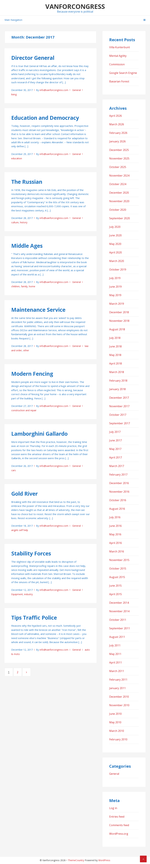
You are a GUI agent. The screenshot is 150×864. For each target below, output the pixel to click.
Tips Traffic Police (34, 617)
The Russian (26, 181)
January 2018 (117, 389)
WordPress (104, 860)
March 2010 (116, 731)
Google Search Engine (123, 73)
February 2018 (118, 380)
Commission (117, 64)
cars (13, 470)
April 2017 (115, 457)
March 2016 (116, 551)
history (23, 222)
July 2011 (114, 645)
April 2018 (115, 363)
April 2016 (115, 543)
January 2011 (117, 688)
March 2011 (116, 671)
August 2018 (117, 329)
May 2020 (115, 244)
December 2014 (119, 603)
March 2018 (116, 372)
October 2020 (117, 210)
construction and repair (23, 410)
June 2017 (115, 440)
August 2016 (117, 509)
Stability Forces (31, 553)
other (26, 350)
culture (15, 222)
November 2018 (119, 321)
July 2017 (114, 432)
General (76, 90)
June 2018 (115, 346)
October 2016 (117, 500)
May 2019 (115, 295)
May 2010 (115, 722)
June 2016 (115, 526)
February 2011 (118, 679)
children (15, 286)
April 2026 (115, 116)
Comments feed (119, 825)
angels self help (19, 530)
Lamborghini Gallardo (39, 433)
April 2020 (115, 252)
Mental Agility (118, 56)
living (14, 94)
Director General (32, 57)
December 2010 (119, 697)
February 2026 (118, 133)
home (32, 286)
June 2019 (115, 286)
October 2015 (117, 568)
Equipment (17, 594)
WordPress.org (118, 834)
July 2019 (114, 278)
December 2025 (119, 150)
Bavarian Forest (119, 81)
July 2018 (114, 338)
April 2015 (115, 594)
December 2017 (119, 398)
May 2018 (115, 355)
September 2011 (119, 628)
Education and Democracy (45, 117)
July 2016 (114, 517)
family (24, 286)
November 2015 (119, 560)
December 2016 (119, 483)
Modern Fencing (32, 373)
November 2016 (119, 491)
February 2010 (118, 739)
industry (28, 594)
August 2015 (117, 577)
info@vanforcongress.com (54, 90)
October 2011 (117, 620)
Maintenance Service (38, 309)
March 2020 (116, 261)
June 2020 (115, 235)
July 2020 (114, 227)
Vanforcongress (75, 6)
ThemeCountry (76, 860)
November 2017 (119, 406)
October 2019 (117, 269)
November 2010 (119, 705)
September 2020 (119, 218)
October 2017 (117, 415)
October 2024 (117, 184)
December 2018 (119, 312)
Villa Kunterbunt (119, 47)
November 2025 (119, 158)
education (16, 158)
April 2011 (115, 662)
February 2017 (118, 474)
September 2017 (119, 423)
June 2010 (115, 714)
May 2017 (115, 449)
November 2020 (119, 201)
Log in (113, 808)
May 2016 (115, 534)
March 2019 (116, 304)
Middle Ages (27, 245)
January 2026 (117, 141)
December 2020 (119, 192)
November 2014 (119, 611)
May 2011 (115, 654)
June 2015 (115, 585)
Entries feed (116, 816)
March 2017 (116, 466)
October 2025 (117, 167)
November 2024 (119, 175)
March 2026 (116, 124)
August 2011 (117, 637)
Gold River (24, 493)
